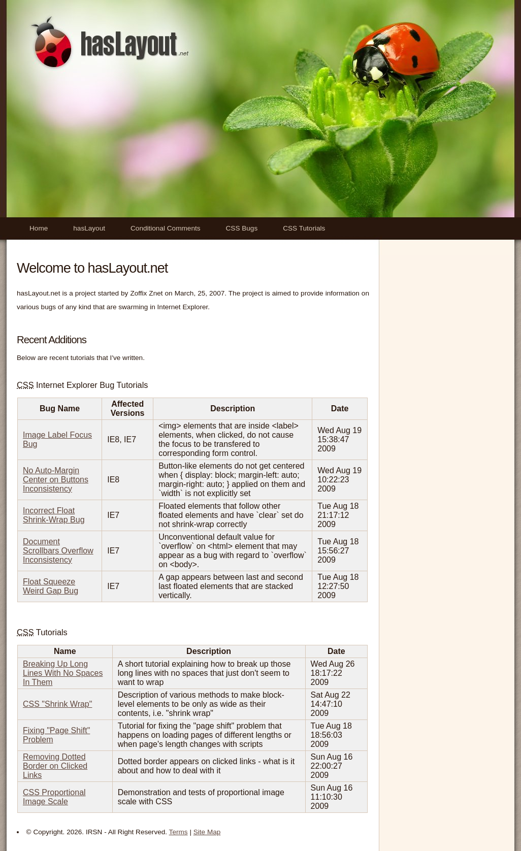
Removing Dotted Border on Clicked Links (55, 765)
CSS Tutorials (304, 228)
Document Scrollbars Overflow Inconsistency (58, 550)
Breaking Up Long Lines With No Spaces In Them (63, 673)
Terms (178, 832)
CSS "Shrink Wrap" (57, 704)
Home (38, 228)
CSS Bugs (242, 228)
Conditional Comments (166, 228)
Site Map (207, 832)
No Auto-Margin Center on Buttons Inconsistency (55, 479)
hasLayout (89, 228)
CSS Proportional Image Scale (54, 797)
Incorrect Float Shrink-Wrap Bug (54, 515)
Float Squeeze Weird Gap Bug (50, 586)
